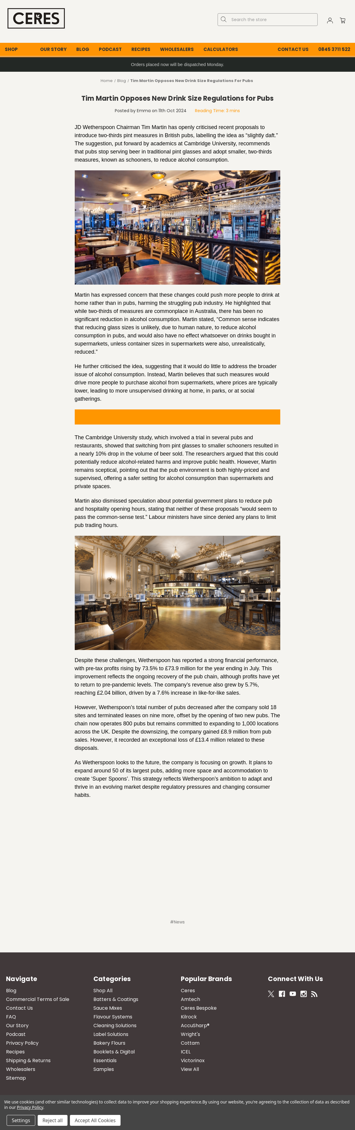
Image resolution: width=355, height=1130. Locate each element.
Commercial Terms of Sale (37, 999)
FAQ (11, 1016)
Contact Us (293, 49)
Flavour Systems (112, 1016)
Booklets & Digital (114, 1051)
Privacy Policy (22, 1043)
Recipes (140, 49)
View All (190, 1069)
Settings (21, 1120)
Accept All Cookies (95, 1120)
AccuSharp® (195, 1025)
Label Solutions (110, 1034)
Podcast (110, 49)
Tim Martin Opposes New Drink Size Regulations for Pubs (177, 98)
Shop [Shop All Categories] (11, 49)
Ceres (188, 990)
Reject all (52, 1120)
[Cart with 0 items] (342, 21)
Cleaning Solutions (115, 1025)
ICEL (185, 1051)
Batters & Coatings (115, 999)
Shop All (102, 990)
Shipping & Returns (28, 1060)
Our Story (53, 49)
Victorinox (193, 1060)
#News (177, 922)
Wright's (190, 1034)
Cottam (190, 1043)
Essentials (105, 1060)
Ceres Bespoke (199, 1008)
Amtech (190, 999)
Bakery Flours (109, 1043)
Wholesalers (177, 49)
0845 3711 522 (334, 49)
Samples (103, 1069)
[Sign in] (330, 21)
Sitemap (16, 1078)
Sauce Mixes (107, 1008)
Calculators (220, 49)
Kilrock (189, 1016)
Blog (82, 49)
